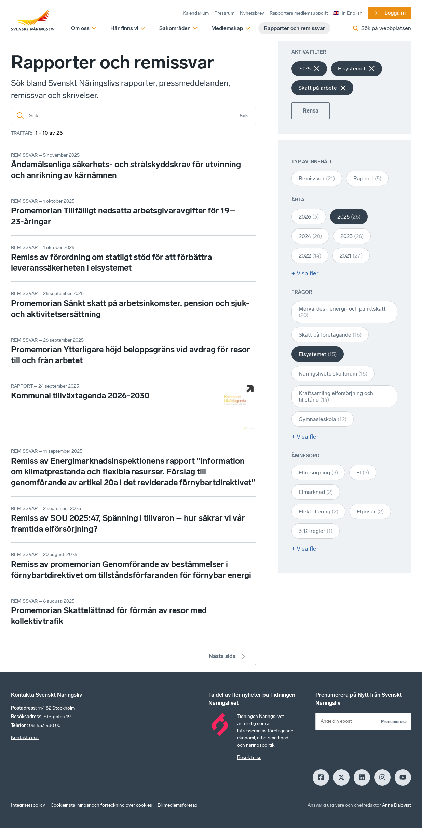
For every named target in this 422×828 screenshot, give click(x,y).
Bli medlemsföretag (178, 805)
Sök (244, 116)
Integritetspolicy (28, 805)
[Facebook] (321, 777)
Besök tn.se (249, 757)
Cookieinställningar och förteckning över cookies (101, 805)
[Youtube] (403, 777)
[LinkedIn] (362, 777)
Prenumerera (394, 721)
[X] (341, 777)
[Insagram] (382, 777)
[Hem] (33, 20)
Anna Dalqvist (396, 805)
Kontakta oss (25, 737)
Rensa (310, 110)
